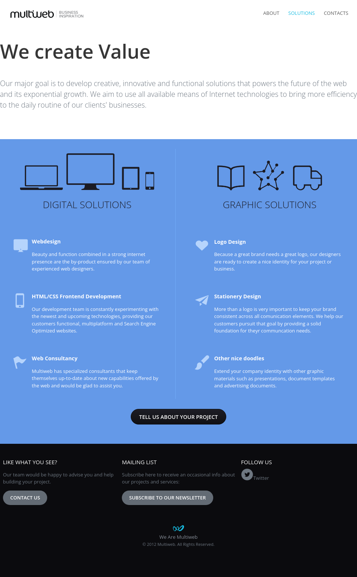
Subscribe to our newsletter (167, 497)
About (271, 13)
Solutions (301, 13)
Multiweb (47, 14)
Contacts (336, 13)
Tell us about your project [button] (178, 416)
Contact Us (25, 497)
